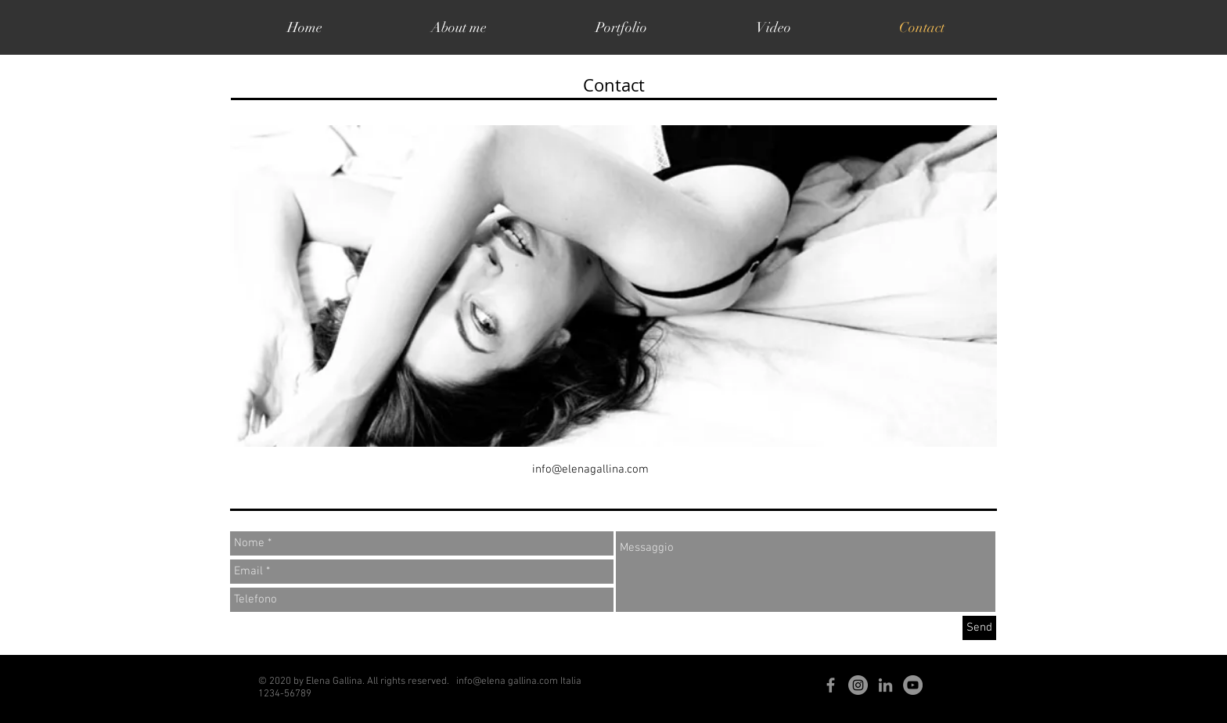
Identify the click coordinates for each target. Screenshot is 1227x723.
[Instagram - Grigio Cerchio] (858, 685)
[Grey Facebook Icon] (830, 685)
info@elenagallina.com (590, 469)
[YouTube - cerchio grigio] (913, 685)
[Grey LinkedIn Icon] (885, 685)
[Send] (979, 628)
